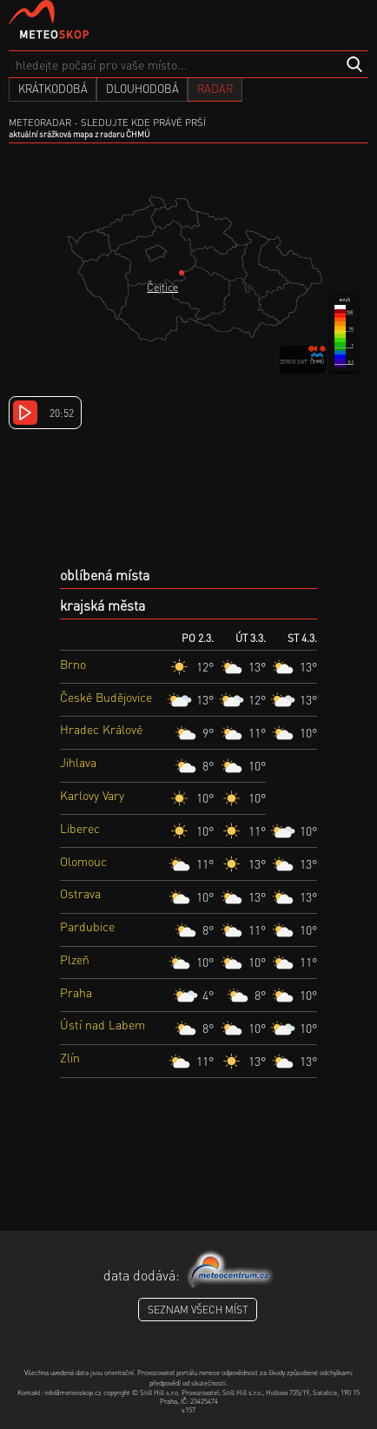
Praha (76, 992)
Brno (73, 663)
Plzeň (74, 959)
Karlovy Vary (92, 795)
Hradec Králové (101, 729)
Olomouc (83, 861)
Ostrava (80, 893)
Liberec (80, 828)
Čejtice (162, 287)
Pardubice (87, 926)
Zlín (70, 1057)
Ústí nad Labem (102, 1024)
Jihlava (78, 762)
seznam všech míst (198, 1309)
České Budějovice (106, 697)
